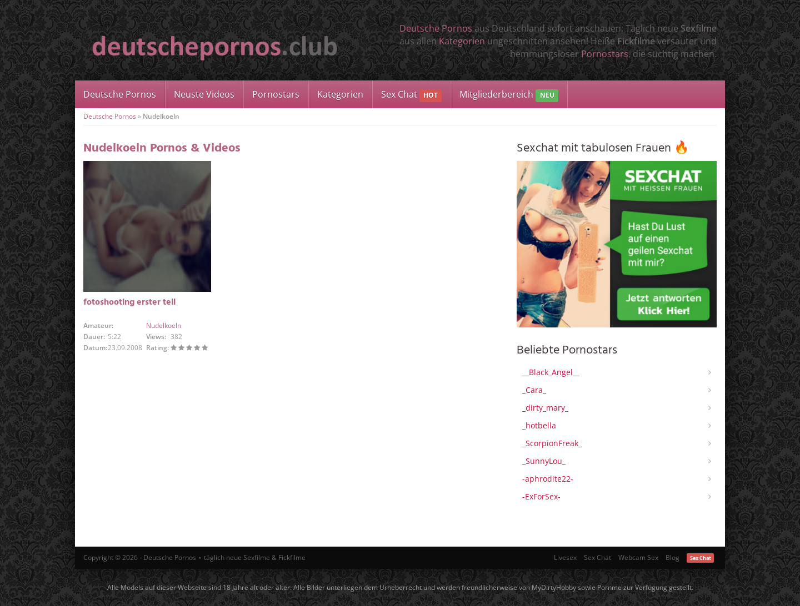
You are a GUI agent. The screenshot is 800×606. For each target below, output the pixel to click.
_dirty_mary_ (545, 407)
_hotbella (539, 425)
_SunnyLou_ (544, 461)
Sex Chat (411, 95)
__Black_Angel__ (550, 372)
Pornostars (604, 54)
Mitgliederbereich (508, 95)
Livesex (565, 557)
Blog (672, 557)
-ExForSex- (541, 496)
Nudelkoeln (163, 325)
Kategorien (462, 41)
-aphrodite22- (547, 478)
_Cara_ (534, 390)
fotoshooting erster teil (129, 302)
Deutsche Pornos (435, 28)
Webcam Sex (638, 557)
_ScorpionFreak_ (552, 443)
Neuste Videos (204, 94)
